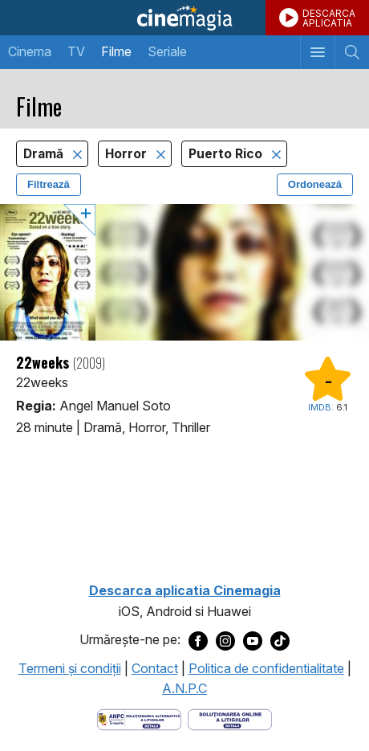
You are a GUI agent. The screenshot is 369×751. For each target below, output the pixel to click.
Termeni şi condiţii (69, 668)
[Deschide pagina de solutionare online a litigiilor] (230, 718)
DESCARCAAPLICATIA (328, 18)
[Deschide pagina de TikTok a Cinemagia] (280, 640)
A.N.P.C (184, 688)
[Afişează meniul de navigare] (317, 52)
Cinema (29, 51)
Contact (155, 668)
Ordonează (315, 184)
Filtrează (48, 184)
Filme (116, 51)
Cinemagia (184, 17)
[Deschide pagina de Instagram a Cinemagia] (225, 640)
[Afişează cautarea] (352, 52)
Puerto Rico (227, 153)
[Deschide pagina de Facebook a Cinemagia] (198, 640)
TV (76, 51)
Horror (127, 153)
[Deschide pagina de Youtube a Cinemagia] (252, 640)
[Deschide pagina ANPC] (139, 718)
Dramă (45, 153)
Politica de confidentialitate (266, 668)
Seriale (167, 51)
